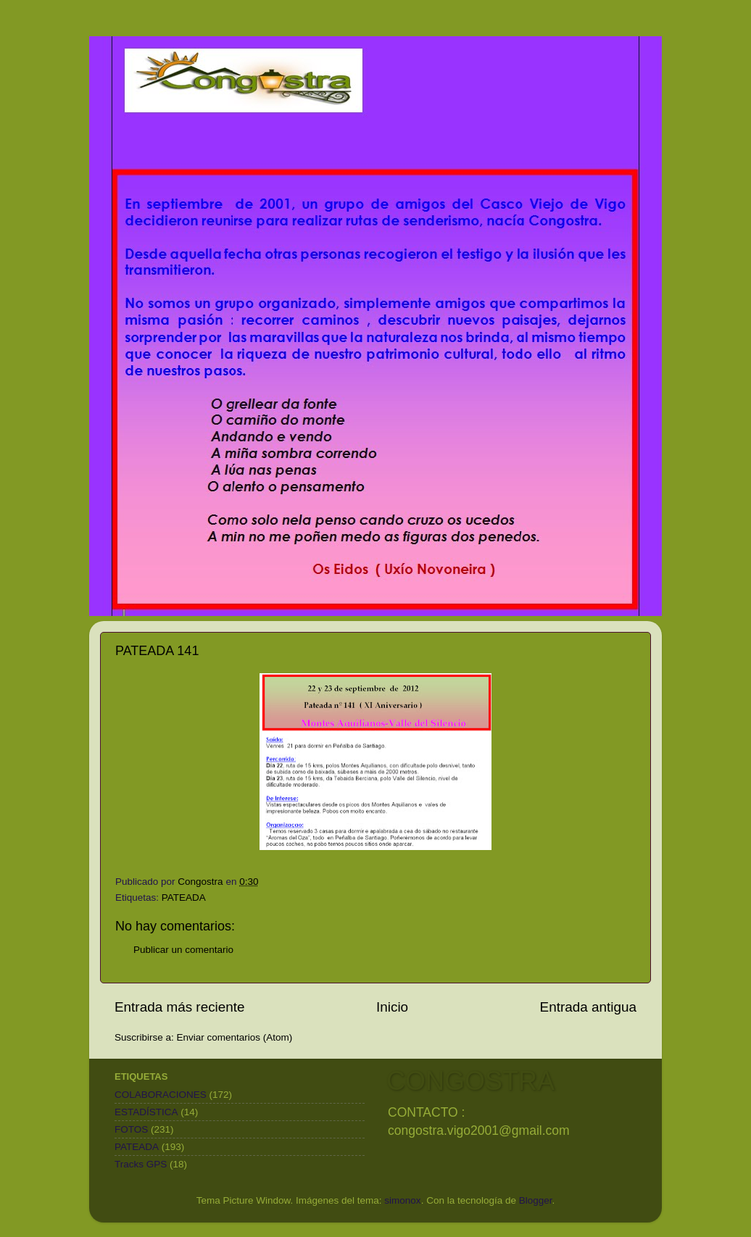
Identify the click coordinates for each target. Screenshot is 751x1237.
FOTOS (131, 1129)
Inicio (392, 1007)
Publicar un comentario (183, 949)
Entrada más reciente (180, 1007)
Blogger (535, 1200)
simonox (402, 1200)
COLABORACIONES (161, 1094)
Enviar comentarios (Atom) (235, 1037)
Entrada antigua (588, 1007)
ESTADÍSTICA (146, 1112)
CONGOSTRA (470, 1081)
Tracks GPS (141, 1164)
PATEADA (184, 897)
